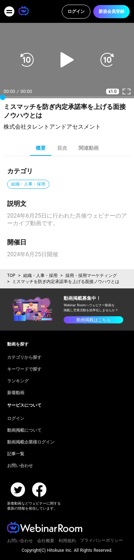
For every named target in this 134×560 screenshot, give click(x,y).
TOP (11, 275)
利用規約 (67, 541)
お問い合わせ (20, 541)
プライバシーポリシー (101, 540)
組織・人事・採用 (40, 275)
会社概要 (45, 541)
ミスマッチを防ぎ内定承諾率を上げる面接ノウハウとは (65, 281)
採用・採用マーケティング (91, 275)
